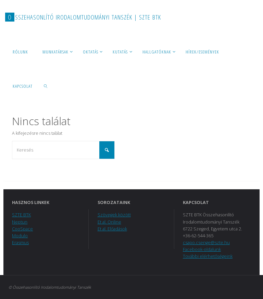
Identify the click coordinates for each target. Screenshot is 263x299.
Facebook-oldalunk (202, 249)
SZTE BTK (21, 215)
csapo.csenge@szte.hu (206, 243)
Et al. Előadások (112, 229)
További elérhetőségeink (208, 256)
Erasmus (20, 243)
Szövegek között (114, 215)
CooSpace (22, 229)
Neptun (19, 222)
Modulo (20, 236)
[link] (46, 86)
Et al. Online (109, 222)
